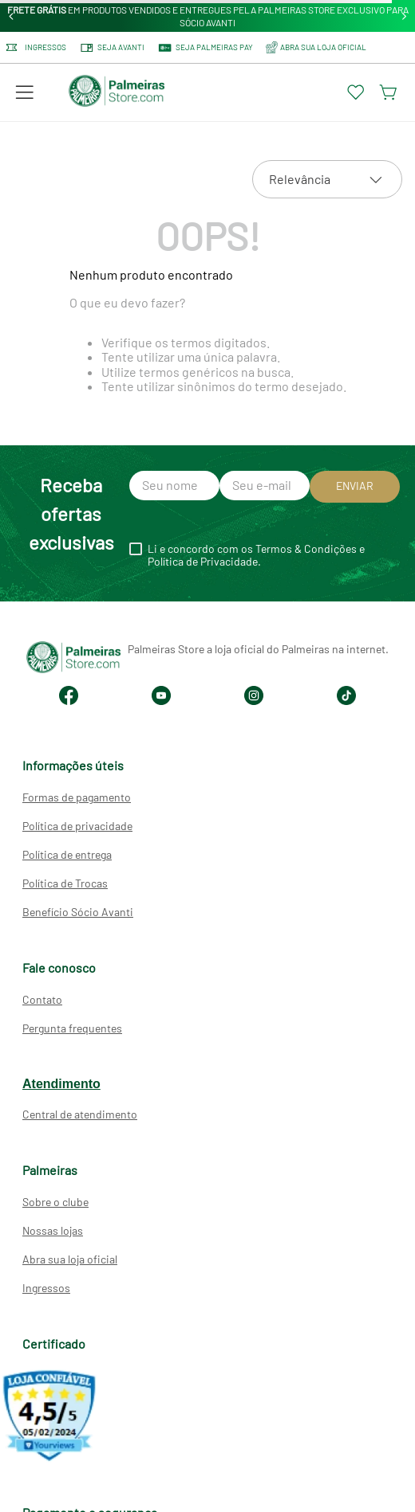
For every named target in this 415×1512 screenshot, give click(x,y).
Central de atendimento (79, 1114)
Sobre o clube (55, 1201)
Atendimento (61, 1084)
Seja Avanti (111, 48)
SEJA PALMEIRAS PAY (205, 48)
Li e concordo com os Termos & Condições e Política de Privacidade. (256, 555)
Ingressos (36, 47)
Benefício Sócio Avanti (77, 912)
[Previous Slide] (11, 16)
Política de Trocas (65, 883)
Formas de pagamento (76, 797)
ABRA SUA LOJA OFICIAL (316, 47)
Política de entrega (67, 854)
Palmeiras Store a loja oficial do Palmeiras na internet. (258, 649)
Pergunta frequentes (72, 1028)
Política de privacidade (77, 825)
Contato (42, 999)
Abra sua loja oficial (69, 1259)
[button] (25, 92)
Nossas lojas (52, 1230)
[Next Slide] (404, 16)
